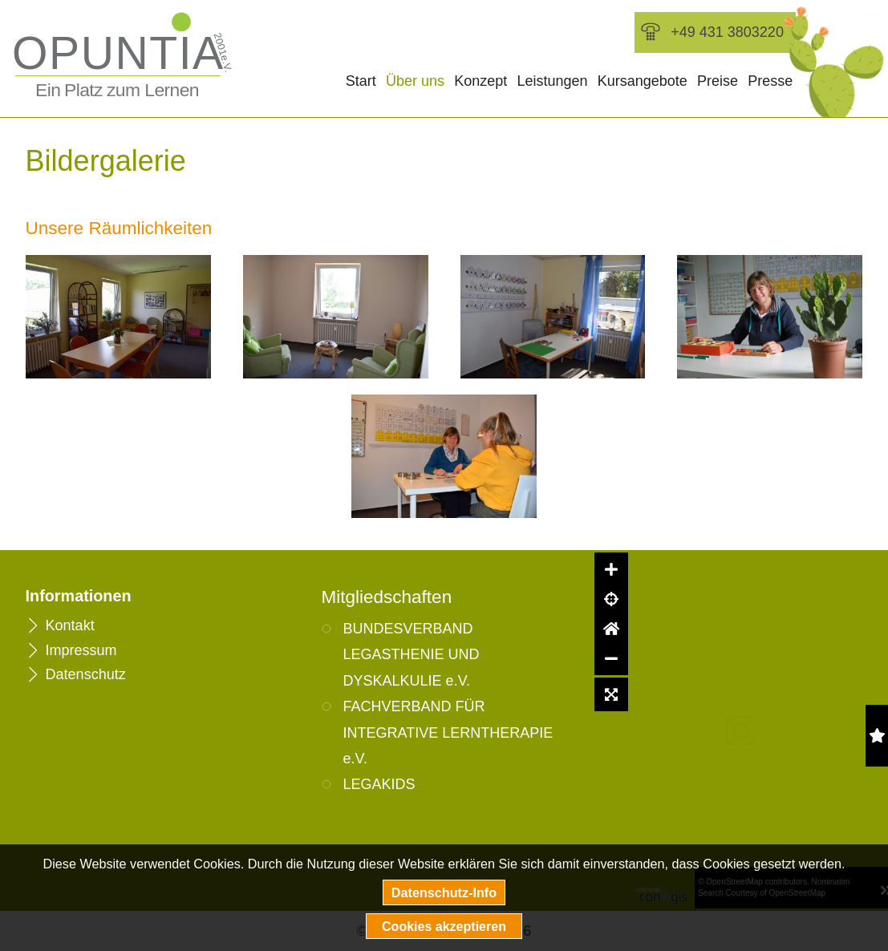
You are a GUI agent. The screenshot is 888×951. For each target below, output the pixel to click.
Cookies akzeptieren (444, 926)
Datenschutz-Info (444, 892)
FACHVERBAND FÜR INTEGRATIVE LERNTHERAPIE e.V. (448, 732)
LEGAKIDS (379, 784)
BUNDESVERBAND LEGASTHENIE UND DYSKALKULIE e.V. (411, 655)
